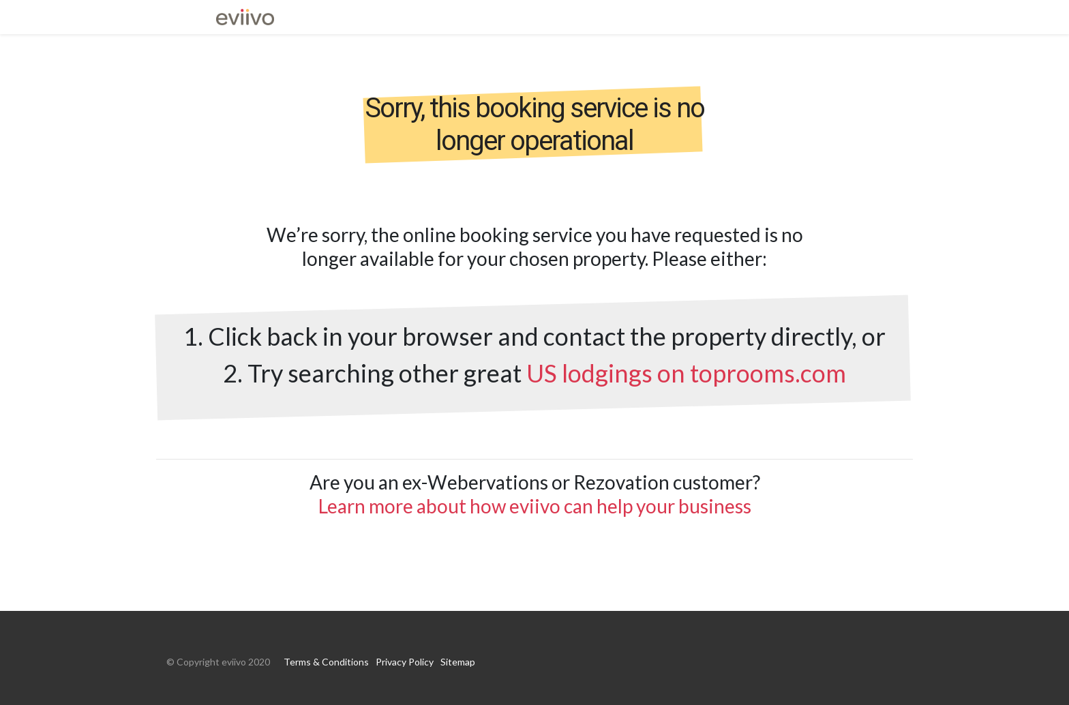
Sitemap (457, 662)
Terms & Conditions (326, 662)
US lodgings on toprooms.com (686, 373)
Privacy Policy (405, 662)
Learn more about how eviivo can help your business (534, 506)
